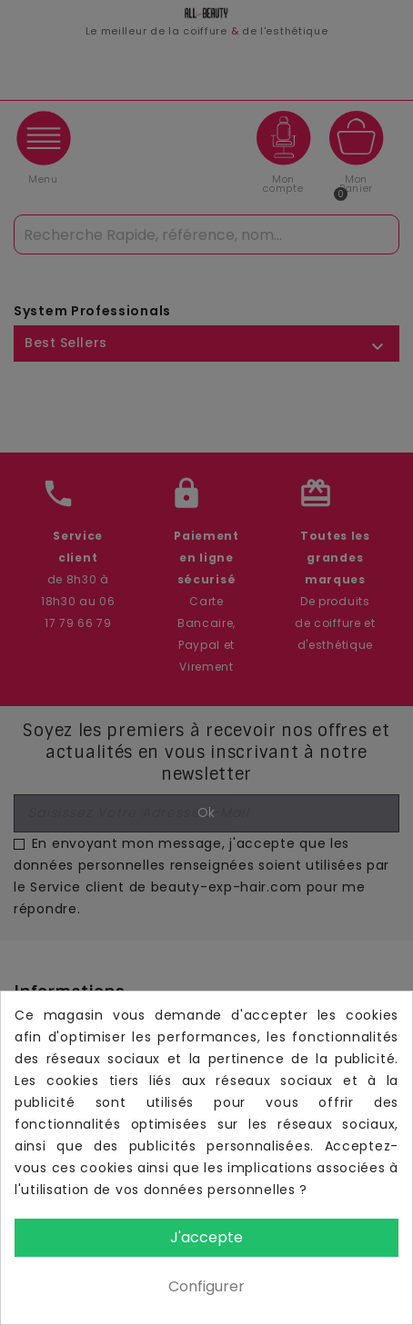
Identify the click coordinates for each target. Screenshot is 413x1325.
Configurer (206, 1286)
